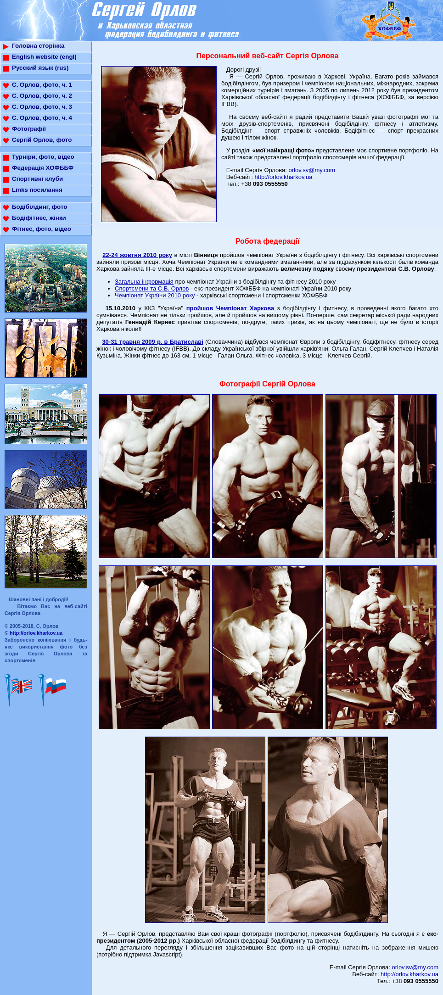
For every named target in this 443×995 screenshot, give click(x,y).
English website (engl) (44, 56)
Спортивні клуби (37, 178)
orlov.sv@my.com (312, 170)
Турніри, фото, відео (43, 156)
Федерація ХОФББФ (42, 167)
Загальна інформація (144, 281)
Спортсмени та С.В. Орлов (152, 288)
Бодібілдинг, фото (39, 206)
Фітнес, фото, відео (41, 228)
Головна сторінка (38, 45)
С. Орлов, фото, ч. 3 (42, 106)
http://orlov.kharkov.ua (36, 633)
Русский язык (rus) (40, 67)
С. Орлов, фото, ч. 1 (42, 84)
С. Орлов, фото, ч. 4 (42, 117)
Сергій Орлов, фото (42, 139)
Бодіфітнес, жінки (39, 217)
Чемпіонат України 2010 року (155, 295)
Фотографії (29, 128)
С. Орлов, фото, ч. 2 (42, 95)
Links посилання (37, 189)
